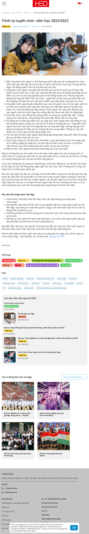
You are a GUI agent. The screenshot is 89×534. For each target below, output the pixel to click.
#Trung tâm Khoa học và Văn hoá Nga (51, 288)
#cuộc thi (35, 26)
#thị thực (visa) (8, 283)
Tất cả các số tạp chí (49, 507)
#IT (4, 288)
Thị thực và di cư (73, 260)
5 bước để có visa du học (14, 303)
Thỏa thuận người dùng (51, 519)
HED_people (9, 260)
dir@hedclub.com (11, 492)
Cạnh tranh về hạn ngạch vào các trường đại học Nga (39, 352)
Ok (74, 527)
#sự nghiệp (69, 283)
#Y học (79, 283)
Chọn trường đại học (73, 377)
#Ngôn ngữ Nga (17, 279)
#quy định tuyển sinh (21, 26)
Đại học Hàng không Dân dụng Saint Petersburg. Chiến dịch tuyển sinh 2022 (34, 328)
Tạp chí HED (16, 13)
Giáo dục (7, 265)
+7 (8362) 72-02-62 (11, 488)
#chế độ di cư (23, 283)
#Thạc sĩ (46, 283)
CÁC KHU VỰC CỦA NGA (49, 503)
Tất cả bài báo (7, 499)
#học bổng (61, 279)
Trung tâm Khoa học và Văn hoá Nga (42, 265)
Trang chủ (6, 13)
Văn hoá (65, 265)
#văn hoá (30, 279)
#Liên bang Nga (15, 288)
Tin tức (19, 265)
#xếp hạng (57, 283)
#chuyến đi (29, 288)
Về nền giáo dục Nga (26, 314)
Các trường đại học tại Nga (55, 499)
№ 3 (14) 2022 (47, 26)
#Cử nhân (36, 283)
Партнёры (45, 515)
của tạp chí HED (56, 236)
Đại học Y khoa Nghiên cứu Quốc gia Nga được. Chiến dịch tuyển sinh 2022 (48, 338)
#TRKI (5, 279)
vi (80, 3)
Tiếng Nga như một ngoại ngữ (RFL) (47, 260)
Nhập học (27, 13)
